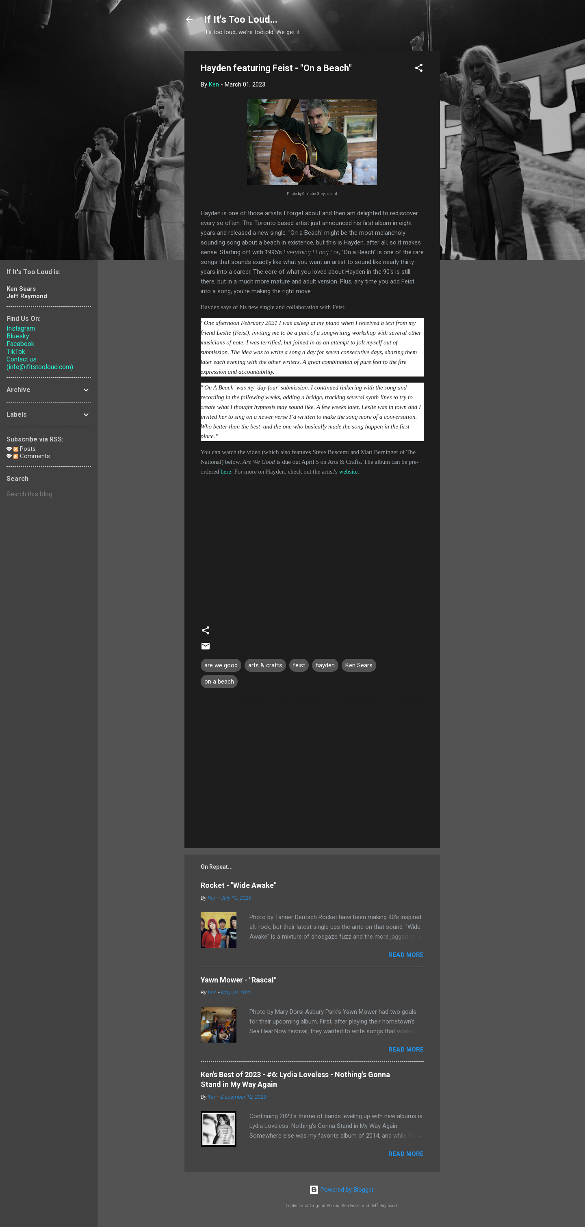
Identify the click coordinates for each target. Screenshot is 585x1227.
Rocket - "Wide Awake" (238, 885)
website (348, 471)
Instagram (20, 328)
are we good (221, 665)
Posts (24, 448)
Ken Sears (359, 665)
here (226, 471)
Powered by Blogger (341, 1189)
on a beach (219, 681)
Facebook (20, 344)
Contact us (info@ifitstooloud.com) (39, 363)
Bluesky (17, 336)
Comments (31, 456)
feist (299, 665)
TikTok (15, 351)
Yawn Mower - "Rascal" (238, 980)
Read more (406, 955)
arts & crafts (265, 665)
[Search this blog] (48, 494)
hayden (325, 665)
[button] (419, 69)
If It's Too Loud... (240, 19)
